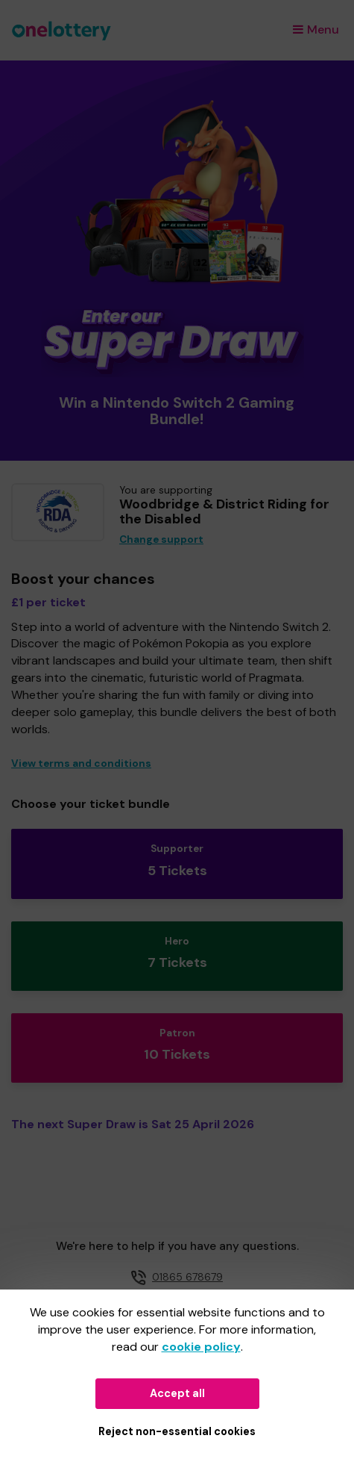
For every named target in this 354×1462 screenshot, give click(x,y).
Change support (161, 539)
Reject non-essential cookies (177, 1431)
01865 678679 (187, 1277)
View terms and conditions (81, 763)
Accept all (177, 1393)
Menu (316, 29)
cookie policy (201, 1346)
